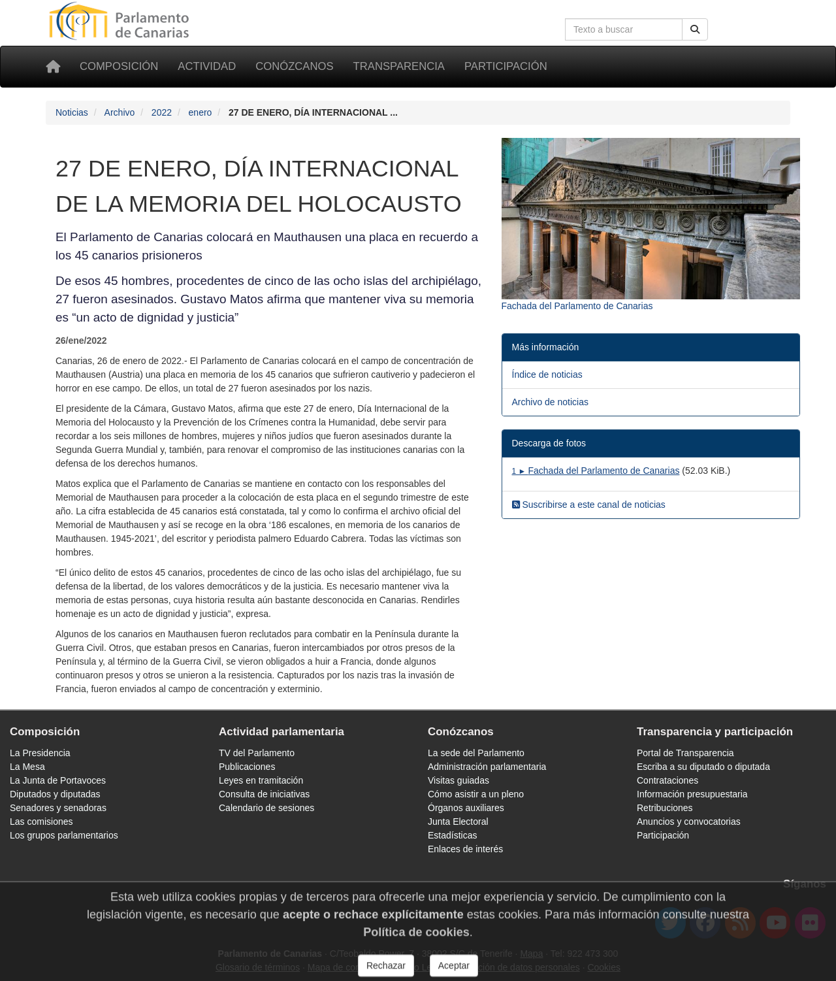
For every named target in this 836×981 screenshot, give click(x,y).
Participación (505, 66)
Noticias (72, 112)
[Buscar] (695, 29)
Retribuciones (665, 808)
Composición (119, 66)
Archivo (119, 112)
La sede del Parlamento (476, 753)
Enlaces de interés (465, 849)
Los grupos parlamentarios (64, 835)
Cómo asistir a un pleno (476, 794)
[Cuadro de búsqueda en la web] (624, 29)
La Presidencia (40, 753)
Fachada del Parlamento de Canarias (596, 470)
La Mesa (27, 766)
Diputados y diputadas (55, 794)
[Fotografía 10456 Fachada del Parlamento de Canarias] (651, 225)
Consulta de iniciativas (264, 794)
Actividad (207, 66)
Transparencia (399, 66)
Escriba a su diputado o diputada (703, 766)
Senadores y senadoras (58, 808)
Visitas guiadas (458, 780)
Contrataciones (667, 780)
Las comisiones (41, 821)
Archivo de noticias (550, 402)
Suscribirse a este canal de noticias (589, 504)
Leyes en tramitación (261, 780)
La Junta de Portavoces (58, 780)
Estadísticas (452, 835)
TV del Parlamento (257, 753)
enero (200, 112)
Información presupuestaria (692, 794)
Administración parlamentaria (487, 766)
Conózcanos (294, 66)
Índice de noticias (547, 374)
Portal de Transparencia (685, 753)
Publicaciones (247, 766)
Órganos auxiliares (466, 808)
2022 (162, 112)
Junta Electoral (458, 821)
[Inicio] (53, 66)
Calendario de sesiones (266, 808)
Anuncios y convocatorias (689, 821)
